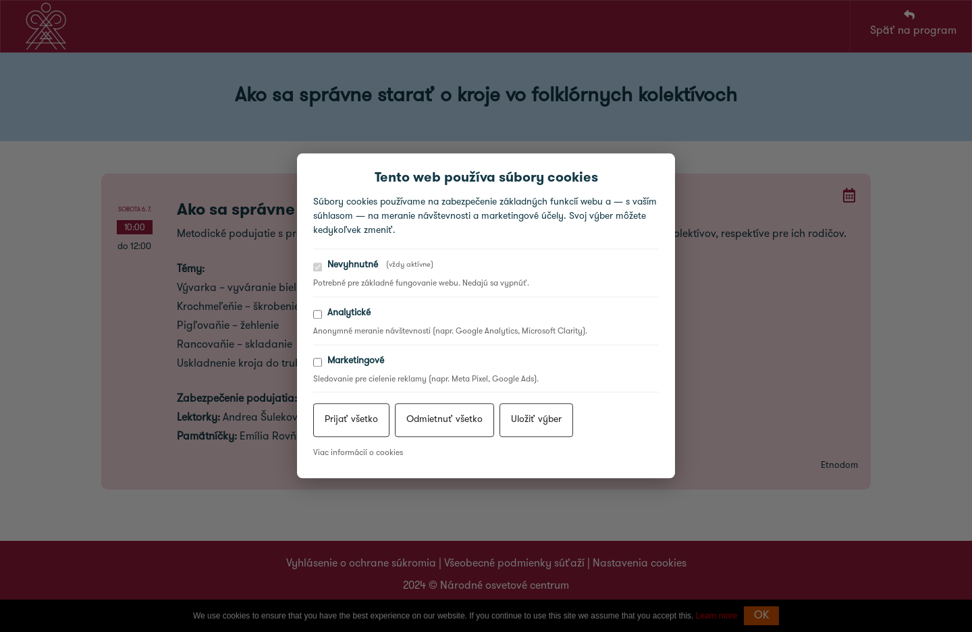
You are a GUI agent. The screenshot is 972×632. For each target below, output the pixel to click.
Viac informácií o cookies (358, 454)
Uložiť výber (536, 420)
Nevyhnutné (373, 265)
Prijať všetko (351, 420)
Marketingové (348, 361)
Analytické (342, 313)
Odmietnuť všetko (444, 420)
